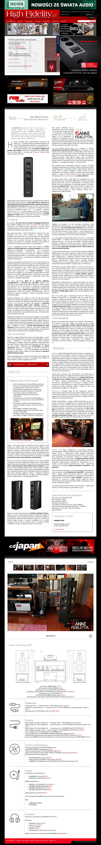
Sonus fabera (34, 225)
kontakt (63, 21)
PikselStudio (93, 841)
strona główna (10, 21)
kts (55, 840)
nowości (37, 21)
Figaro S (14, 243)
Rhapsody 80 (37, 152)
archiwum (55, 21)
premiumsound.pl (59, 529)
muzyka (20, 21)
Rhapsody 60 (32, 147)
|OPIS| (63, 695)
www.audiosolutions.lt (14, 59)
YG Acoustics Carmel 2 (67, 176)
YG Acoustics (63, 479)
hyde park (46, 21)
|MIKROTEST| (63, 833)
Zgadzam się (65, 14)
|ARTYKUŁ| (56, 711)
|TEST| (59, 686)
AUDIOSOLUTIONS (19, 47)
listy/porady (28, 21)
